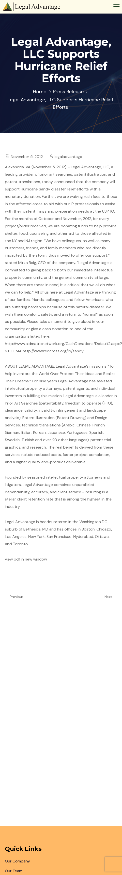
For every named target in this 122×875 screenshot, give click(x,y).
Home (39, 91)
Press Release (68, 91)
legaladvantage (68, 156)
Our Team (13, 871)
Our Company (17, 861)
